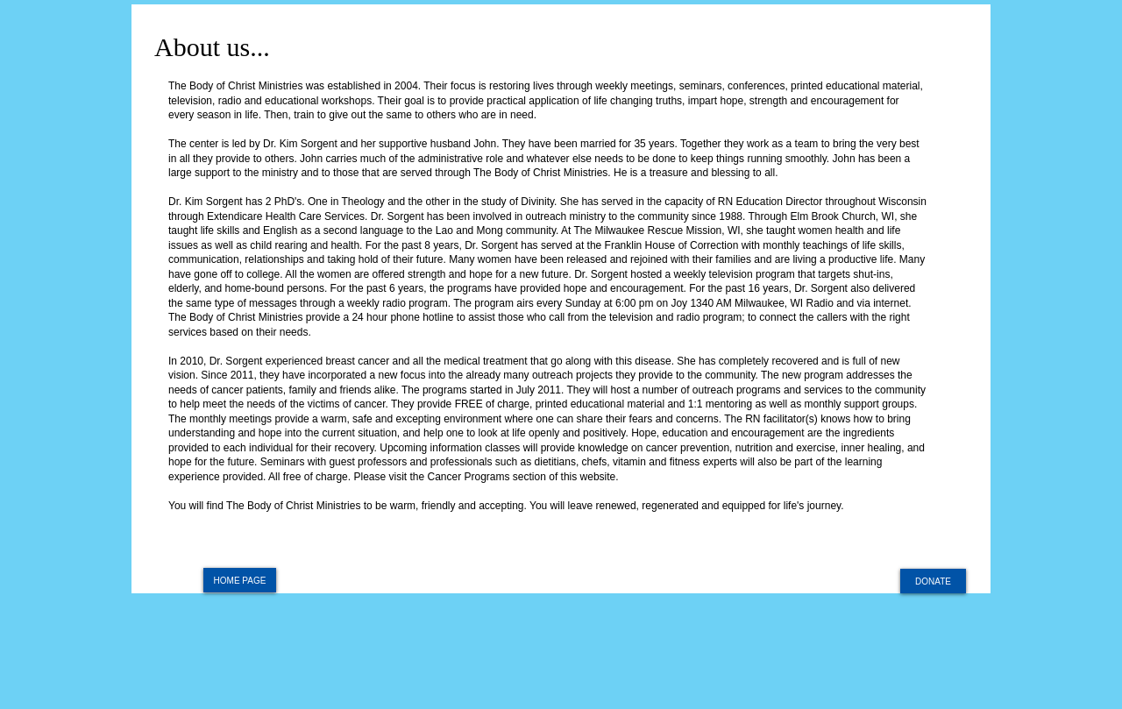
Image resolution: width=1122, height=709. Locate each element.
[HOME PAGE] (239, 580)
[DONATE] (933, 581)
